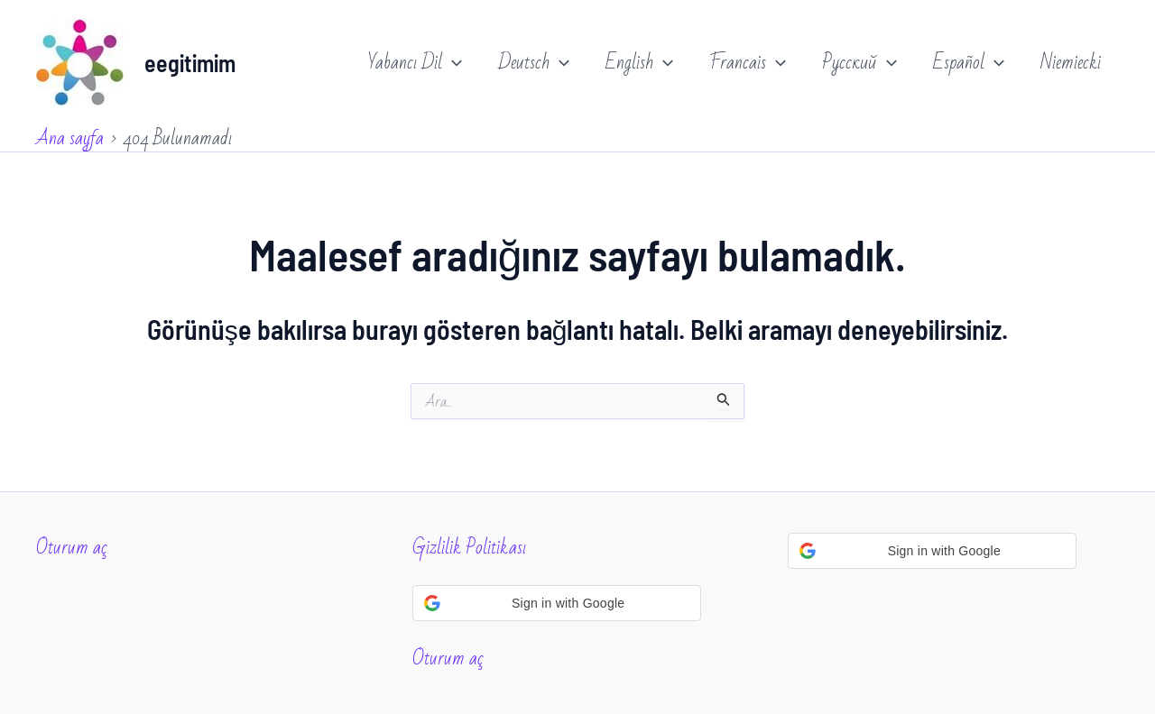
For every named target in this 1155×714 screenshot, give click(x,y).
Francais (747, 63)
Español (968, 63)
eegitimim (190, 63)
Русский (859, 63)
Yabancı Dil (415, 63)
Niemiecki (1070, 62)
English (639, 63)
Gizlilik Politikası (469, 547)
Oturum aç (71, 547)
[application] (452, 63)
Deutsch (533, 63)
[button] (556, 603)
